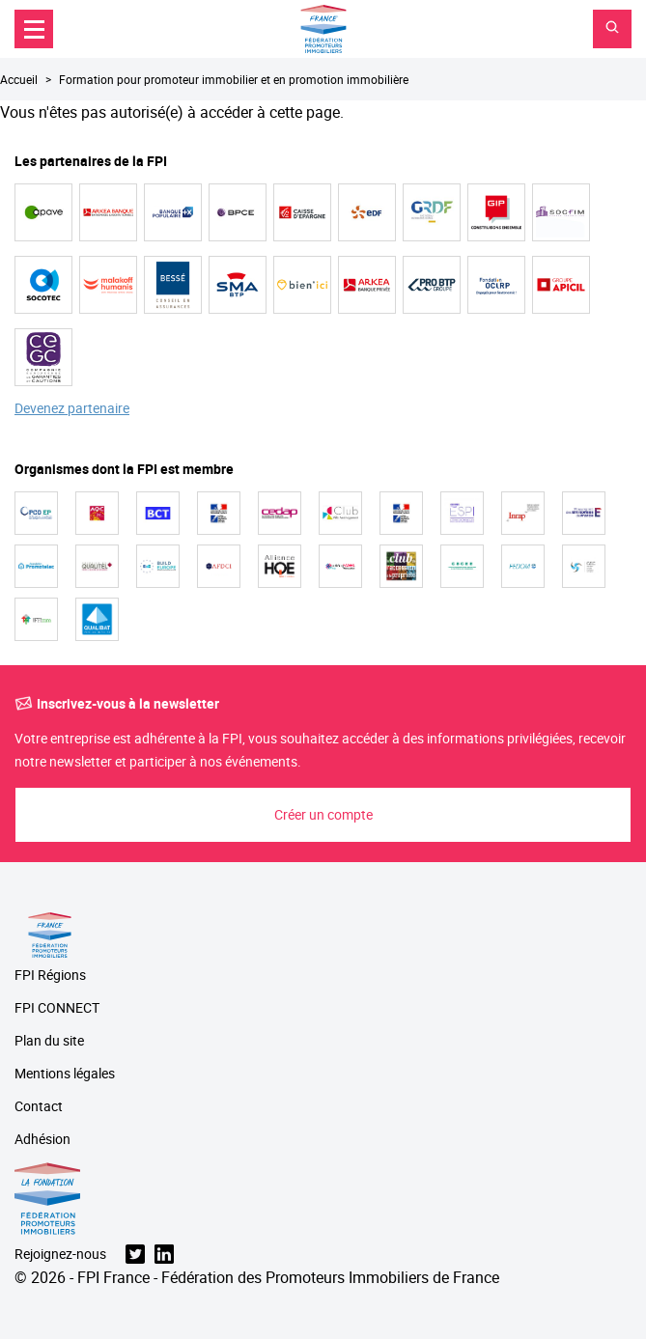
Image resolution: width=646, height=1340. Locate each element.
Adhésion (42, 1139)
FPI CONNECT (56, 1008)
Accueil (19, 79)
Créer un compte (323, 814)
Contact (38, 1107)
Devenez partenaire (71, 409)
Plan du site (49, 1041)
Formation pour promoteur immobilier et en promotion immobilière (233, 79)
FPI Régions (50, 975)
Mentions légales (64, 1074)
